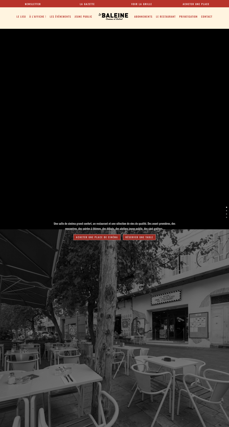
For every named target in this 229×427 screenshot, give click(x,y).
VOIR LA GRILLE (141, 4)
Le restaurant (166, 16)
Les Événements (60, 16)
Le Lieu (21, 16)
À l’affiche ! (37, 16)
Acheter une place (196, 4)
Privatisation (188, 16)
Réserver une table (139, 237)
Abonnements (143, 16)
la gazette (87, 4)
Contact (206, 16)
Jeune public (83, 16)
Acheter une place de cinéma (97, 237)
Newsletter (33, 4)
